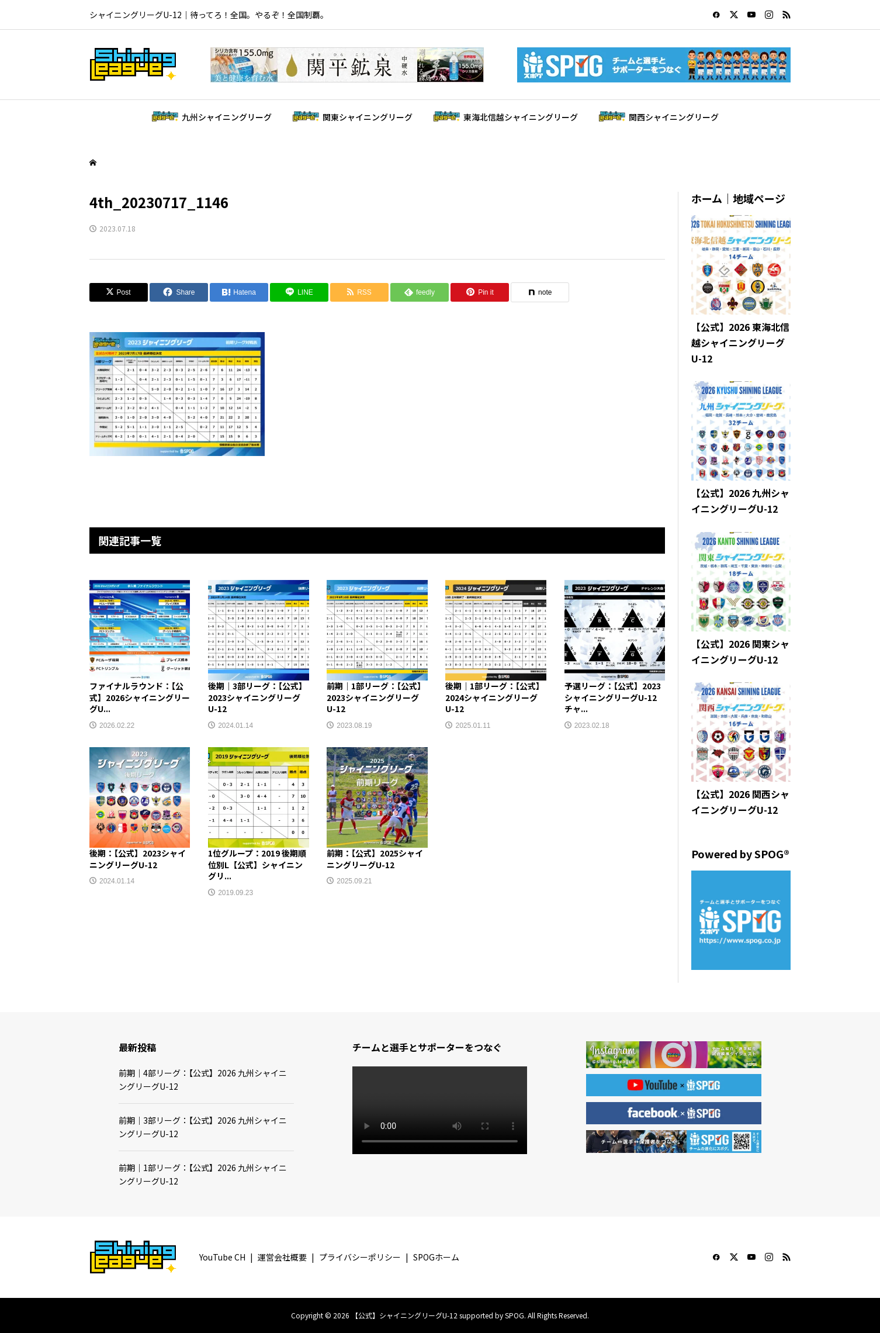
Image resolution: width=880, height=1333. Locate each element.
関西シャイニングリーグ (674, 117)
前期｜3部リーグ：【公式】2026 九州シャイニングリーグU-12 (203, 1126)
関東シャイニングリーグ (368, 117)
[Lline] (299, 292)
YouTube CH (222, 1257)
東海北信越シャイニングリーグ (520, 117)
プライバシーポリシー (360, 1257)
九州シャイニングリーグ (227, 117)
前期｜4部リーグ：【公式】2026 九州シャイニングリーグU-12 (203, 1079)
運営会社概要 (282, 1257)
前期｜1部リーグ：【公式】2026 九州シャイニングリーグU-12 (203, 1174)
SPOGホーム (436, 1257)
